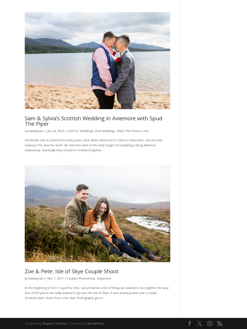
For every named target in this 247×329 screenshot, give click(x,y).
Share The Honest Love (133, 131)
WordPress (96, 323)
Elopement (104, 278)
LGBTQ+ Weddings (80, 131)
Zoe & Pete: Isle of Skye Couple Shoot (71, 271)
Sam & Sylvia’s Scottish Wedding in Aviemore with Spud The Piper (93, 120)
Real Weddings (105, 131)
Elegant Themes (54, 323)
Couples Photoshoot (81, 278)
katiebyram (36, 131)
